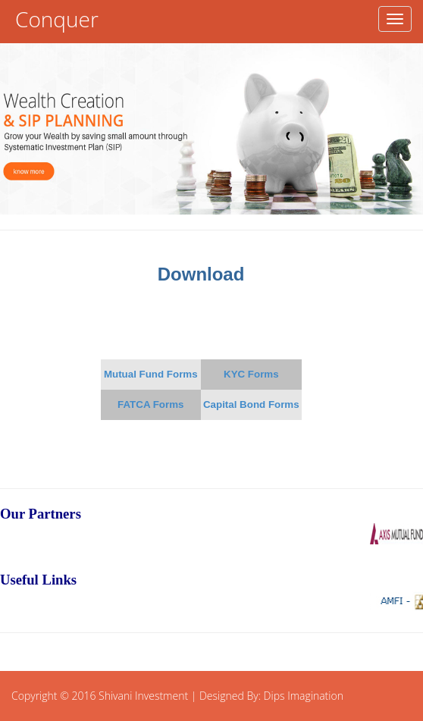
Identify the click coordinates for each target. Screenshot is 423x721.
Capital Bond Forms (251, 404)
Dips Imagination (303, 695)
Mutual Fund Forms (151, 374)
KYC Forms (251, 374)
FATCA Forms (150, 404)
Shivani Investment (143, 695)
